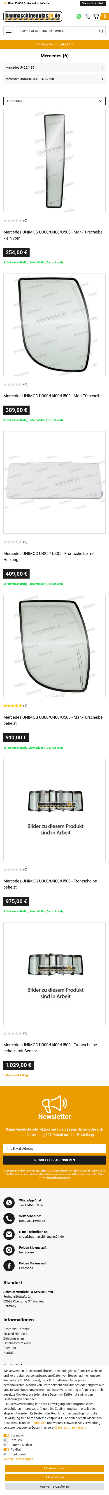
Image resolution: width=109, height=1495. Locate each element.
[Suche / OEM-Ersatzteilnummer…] (56, 31)
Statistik (16, 1440)
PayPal (16, 1449)
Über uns (9, 1348)
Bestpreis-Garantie (16, 1329)
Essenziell (17, 1435)
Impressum (38, 1423)
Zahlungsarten (13, 1338)
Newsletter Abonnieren (54, 1160)
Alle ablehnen (54, 1477)
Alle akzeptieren (54, 1468)
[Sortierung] (54, 101)
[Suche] (101, 31)
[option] (54, 44)
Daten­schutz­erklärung (70, 1427)
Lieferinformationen (17, 1343)
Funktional (18, 1454)
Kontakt (9, 1352)
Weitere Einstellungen (18, 1459)
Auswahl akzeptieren (54, 1486)
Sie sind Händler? (92, 3)
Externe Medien (21, 1445)
